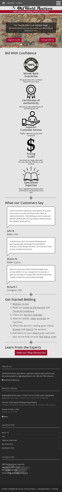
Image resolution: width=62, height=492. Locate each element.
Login (19, 3)
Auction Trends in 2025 (10, 409)
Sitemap (55, 489)
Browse (17, 329)
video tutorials (38, 318)
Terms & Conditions (23, 311)
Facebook (31, 135)
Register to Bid (14, 40)
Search (29, 329)
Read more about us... (11, 380)
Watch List (38, 332)
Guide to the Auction (34, 307)
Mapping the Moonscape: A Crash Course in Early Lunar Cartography (28, 395)
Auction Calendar (33, 314)
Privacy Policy (30, 489)
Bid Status (44, 336)
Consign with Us (47, 40)
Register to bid (21, 303)
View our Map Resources (31, 352)
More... (5, 416)
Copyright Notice (43, 489)
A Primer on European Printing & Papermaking (19, 402)
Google (36, 133)
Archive (10, 3)
